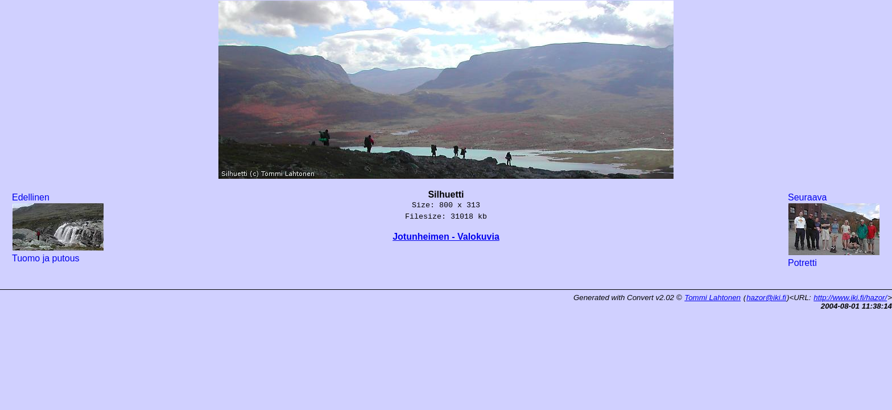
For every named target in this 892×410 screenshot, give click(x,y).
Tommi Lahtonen (712, 297)
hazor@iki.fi (766, 297)
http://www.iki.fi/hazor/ (850, 297)
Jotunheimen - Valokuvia (446, 236)
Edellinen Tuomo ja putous (58, 227)
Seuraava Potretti (834, 230)
